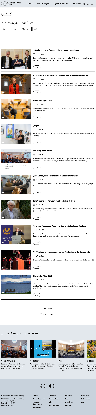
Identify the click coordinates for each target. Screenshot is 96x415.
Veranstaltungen (43, 4)
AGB (82, 402)
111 (51, 315)
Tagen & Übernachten (61, 4)
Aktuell (29, 4)
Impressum (85, 396)
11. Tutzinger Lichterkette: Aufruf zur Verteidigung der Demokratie (61, 252)
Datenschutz (85, 399)
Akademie (52, 396)
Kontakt (68, 405)
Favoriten (68, 396)
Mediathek (77, 4)
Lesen (37, 67)
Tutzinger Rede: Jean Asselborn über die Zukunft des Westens (59, 226)
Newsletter (69, 402)
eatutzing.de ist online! (43, 151)
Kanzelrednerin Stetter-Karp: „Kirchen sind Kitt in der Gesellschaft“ (61, 75)
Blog (50, 402)
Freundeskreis (54, 405)
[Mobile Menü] (92, 4)
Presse (67, 399)
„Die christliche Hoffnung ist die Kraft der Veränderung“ (56, 50)
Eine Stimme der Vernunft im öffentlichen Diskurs (54, 201)
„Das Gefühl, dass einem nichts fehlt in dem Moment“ (55, 176)
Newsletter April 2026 (42, 100)
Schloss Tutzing (54, 399)
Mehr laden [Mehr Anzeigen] (48, 308)
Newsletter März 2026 (42, 276)
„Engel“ (36, 126)
